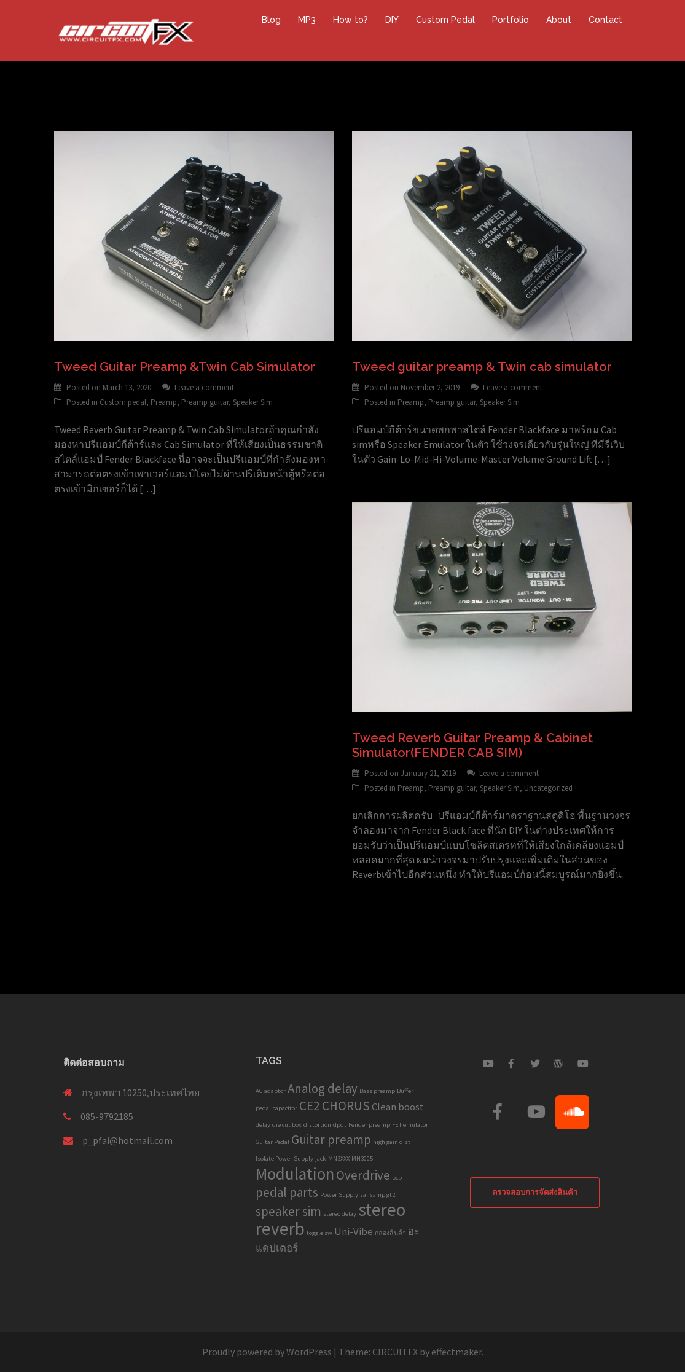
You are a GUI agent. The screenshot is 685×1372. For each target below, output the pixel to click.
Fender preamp (369, 1125)
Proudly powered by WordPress (267, 1352)
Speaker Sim (253, 402)
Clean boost (398, 1106)
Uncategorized (548, 788)
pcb (397, 1178)
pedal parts (287, 1192)
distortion (317, 1125)
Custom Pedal (445, 20)
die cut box (287, 1125)
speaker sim (288, 1211)
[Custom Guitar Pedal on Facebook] (511, 1063)
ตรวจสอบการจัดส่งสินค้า (534, 1192)
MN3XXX (339, 1158)
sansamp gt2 (377, 1195)
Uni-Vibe (353, 1231)
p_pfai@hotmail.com (127, 1140)
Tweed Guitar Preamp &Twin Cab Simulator (184, 366)
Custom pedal (123, 402)
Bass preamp (377, 1091)
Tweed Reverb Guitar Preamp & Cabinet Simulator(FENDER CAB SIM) (472, 745)
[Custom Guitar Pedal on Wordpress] (558, 1063)
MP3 (307, 20)
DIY (392, 20)
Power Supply (339, 1195)
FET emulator (410, 1125)
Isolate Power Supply (284, 1158)
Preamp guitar (205, 402)
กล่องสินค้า (390, 1233)
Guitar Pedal (272, 1142)
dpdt (339, 1125)
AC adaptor (271, 1091)
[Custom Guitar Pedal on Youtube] (487, 1063)
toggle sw (319, 1233)
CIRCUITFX (395, 1352)
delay (263, 1125)
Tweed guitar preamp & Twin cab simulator (482, 366)
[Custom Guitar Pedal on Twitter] (535, 1063)
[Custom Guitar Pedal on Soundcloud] (572, 1112)
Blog (271, 20)
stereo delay (339, 1214)
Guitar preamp (331, 1139)
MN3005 (362, 1158)
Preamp (164, 402)
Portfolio (510, 20)
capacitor (285, 1108)
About (558, 20)
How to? (350, 20)
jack (320, 1158)
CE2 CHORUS (334, 1105)
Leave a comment (204, 387)
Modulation (295, 1173)
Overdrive (363, 1175)
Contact (605, 20)
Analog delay (323, 1088)
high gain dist (391, 1142)
